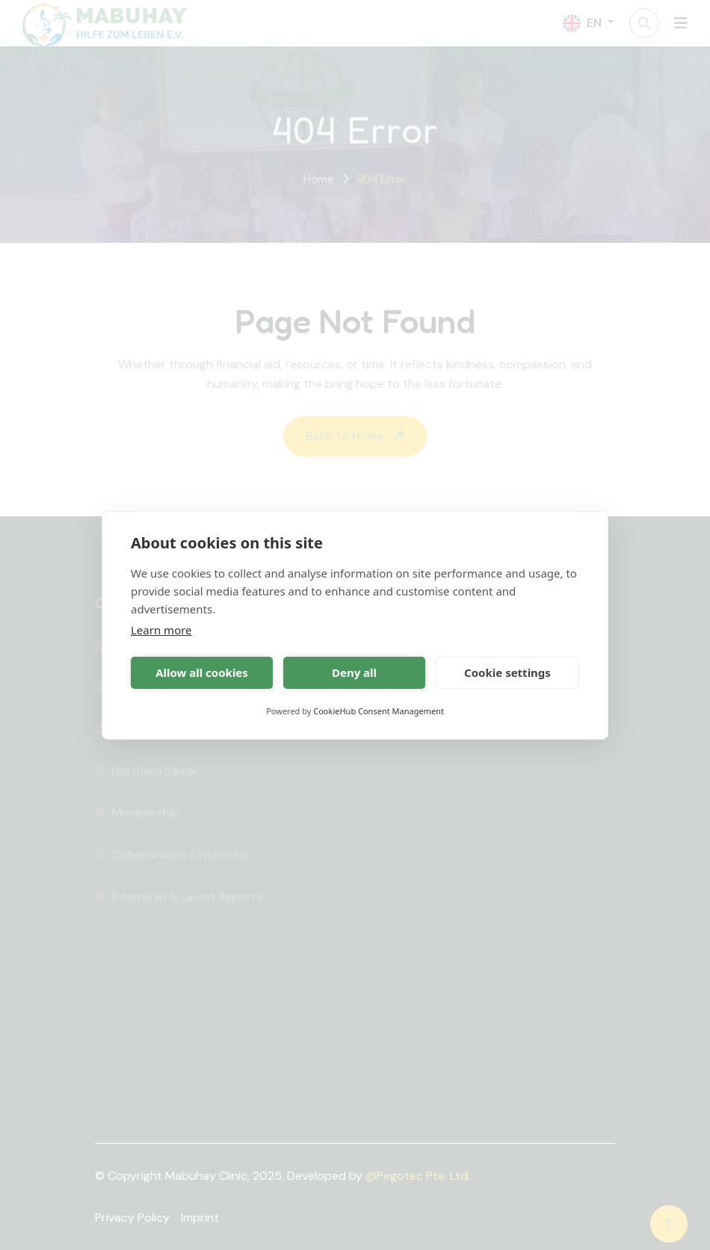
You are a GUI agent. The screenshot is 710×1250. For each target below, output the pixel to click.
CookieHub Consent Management (378, 711)
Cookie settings (507, 672)
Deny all (354, 672)
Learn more (161, 629)
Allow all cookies (201, 672)
